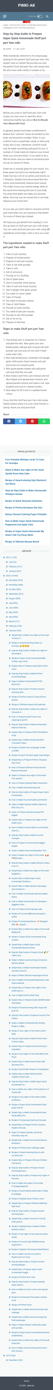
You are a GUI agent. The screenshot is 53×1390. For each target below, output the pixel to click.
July (13, 562)
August (14, 598)
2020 (12, 576)
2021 (11, 557)
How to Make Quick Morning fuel (26, 787)
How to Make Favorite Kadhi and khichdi (29, 800)
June (13, 608)
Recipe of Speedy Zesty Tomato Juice (28, 1198)
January (15, 571)
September (16, 594)
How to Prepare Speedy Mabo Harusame (29, 783)
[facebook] (9, 421)
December (16, 580)
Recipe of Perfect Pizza (22, 1305)
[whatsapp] (44, 421)
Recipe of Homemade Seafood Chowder (29, 1120)
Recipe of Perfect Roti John (23, 1277)
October (15, 589)
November (16, 585)
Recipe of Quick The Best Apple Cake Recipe (30, 755)
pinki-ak (26, 5)
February (15, 566)
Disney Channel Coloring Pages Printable (26, 514)
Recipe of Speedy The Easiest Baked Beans (30, 1249)
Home (26, 1381)
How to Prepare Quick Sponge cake (27, 909)
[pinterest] (32, 421)
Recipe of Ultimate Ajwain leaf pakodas (29, 704)
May (13, 612)
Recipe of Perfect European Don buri (23, 507)
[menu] (5, 16)
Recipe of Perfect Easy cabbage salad (28, 1148)
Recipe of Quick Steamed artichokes (23, 501)
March (14, 621)
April (13, 617)
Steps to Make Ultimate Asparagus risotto (30, 975)
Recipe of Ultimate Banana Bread (22, 541)
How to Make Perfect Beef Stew (25, 995)
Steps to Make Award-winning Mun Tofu (29, 850)
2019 (11, 1355)
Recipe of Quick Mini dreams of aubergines (30, 1069)
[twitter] (21, 421)
